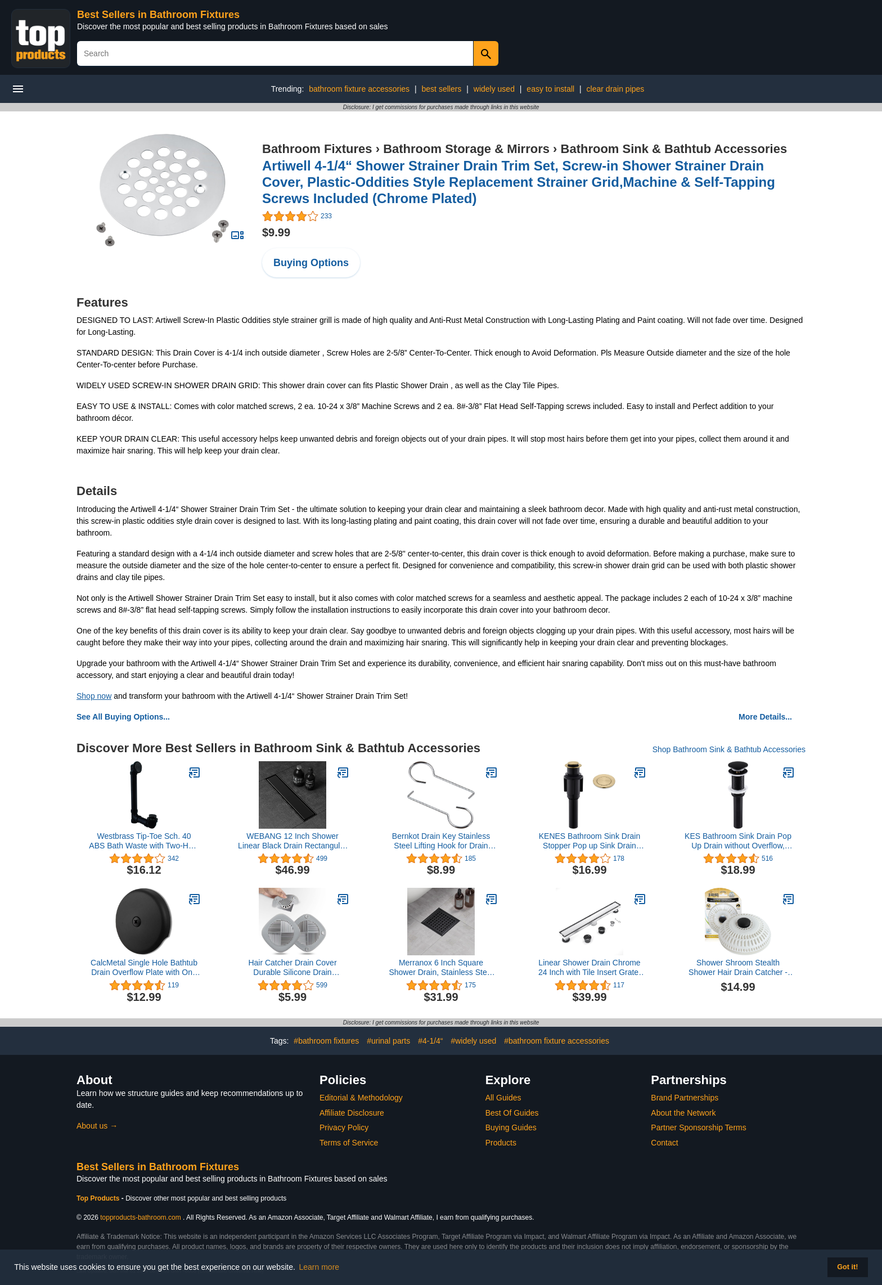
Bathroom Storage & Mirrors (466, 149)
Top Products (99, 1198)
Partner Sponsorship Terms (698, 1127)
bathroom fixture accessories (359, 88)
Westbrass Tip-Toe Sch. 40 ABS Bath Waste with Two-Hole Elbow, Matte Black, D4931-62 (144, 841)
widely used (494, 88)
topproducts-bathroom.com (140, 1217)
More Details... (765, 716)
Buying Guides (511, 1127)
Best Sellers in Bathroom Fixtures (158, 14)
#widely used (473, 1040)
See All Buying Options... (123, 716)
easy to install (550, 88)
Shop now (93, 695)
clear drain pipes (616, 88)
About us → (97, 1125)
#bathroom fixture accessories (556, 1040)
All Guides (503, 1097)
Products (500, 1142)
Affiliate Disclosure (352, 1112)
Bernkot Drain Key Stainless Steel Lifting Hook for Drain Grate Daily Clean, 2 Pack (441, 841)
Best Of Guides (512, 1112)
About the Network (683, 1112)
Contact (664, 1142)
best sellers (442, 88)
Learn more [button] (319, 1266)
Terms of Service (349, 1142)
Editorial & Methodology (361, 1097)
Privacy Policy (344, 1127)
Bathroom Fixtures (317, 149)
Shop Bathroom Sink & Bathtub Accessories (729, 749)
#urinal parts (388, 1040)
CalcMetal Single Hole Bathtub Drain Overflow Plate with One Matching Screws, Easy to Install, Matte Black (144, 967)
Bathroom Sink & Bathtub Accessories (674, 149)
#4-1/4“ (430, 1040)
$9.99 (276, 232)
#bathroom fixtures (326, 1040)
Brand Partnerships (684, 1097)
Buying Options (311, 262)
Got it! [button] (847, 1267)
